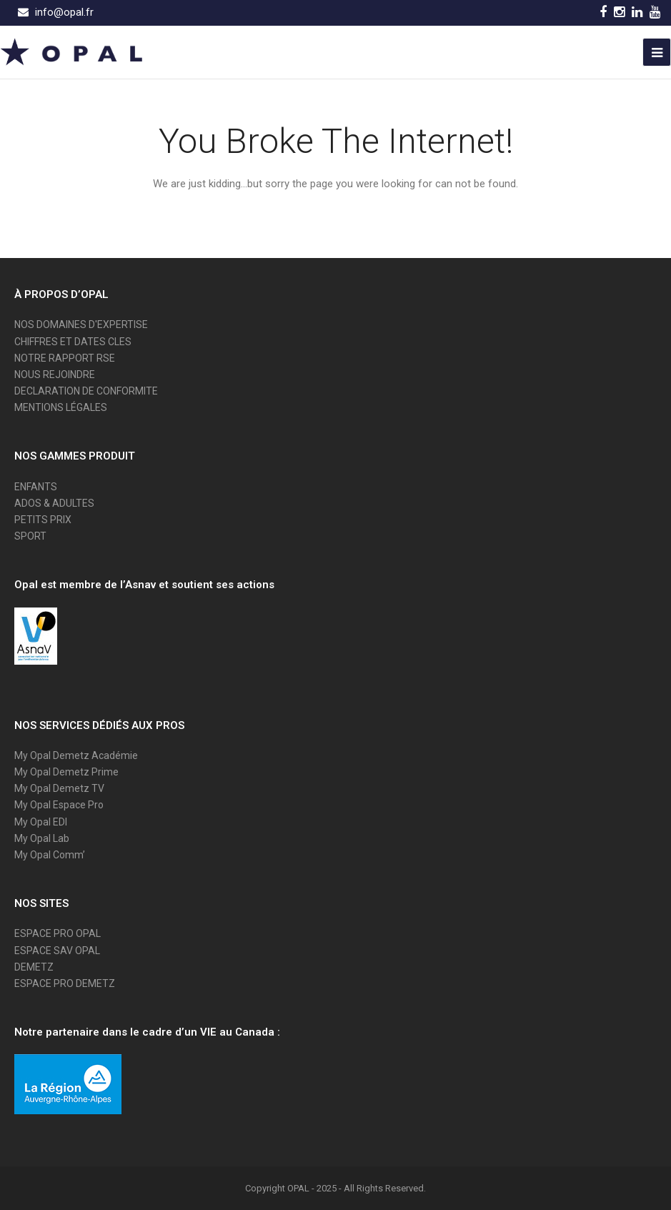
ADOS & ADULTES (54, 503)
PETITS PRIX (42, 519)
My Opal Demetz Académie (76, 755)
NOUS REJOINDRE (54, 374)
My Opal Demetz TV (59, 788)
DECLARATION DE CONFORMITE (86, 391)
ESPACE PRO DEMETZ (64, 983)
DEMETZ (34, 967)
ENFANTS (35, 486)
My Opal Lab (41, 838)
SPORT (30, 536)
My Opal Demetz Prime (66, 772)
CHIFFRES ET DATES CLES (72, 341)
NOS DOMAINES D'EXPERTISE (81, 324)
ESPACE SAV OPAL (57, 950)
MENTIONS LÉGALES (60, 407)
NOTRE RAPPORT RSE (64, 358)
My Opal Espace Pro (59, 804)
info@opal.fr (64, 12)
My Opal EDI (40, 822)
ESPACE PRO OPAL (57, 933)
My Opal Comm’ (49, 855)
